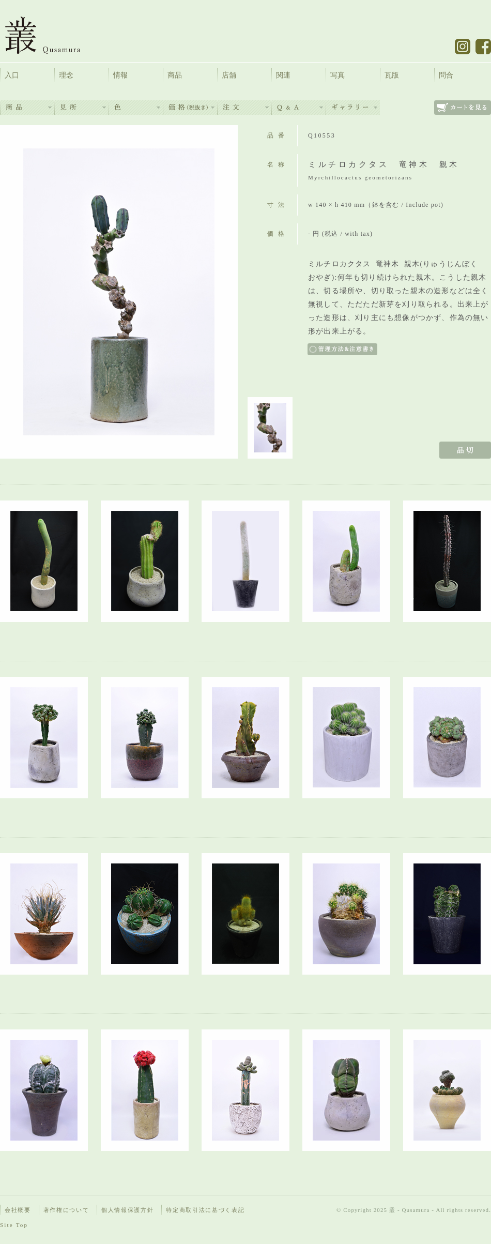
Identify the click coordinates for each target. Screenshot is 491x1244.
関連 (283, 75)
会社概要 (18, 1210)
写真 (337, 75)
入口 (12, 75)
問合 (446, 75)
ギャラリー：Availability (353, 107)
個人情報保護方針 (127, 1210)
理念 (66, 75)
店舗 (229, 75)
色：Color (136, 107)
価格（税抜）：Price (190, 107)
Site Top (14, 1225)
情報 (120, 75)
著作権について (66, 1210)
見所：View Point (82, 107)
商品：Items (27, 107)
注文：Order (244, 107)
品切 (465, 450)
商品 (174, 75)
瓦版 (392, 75)
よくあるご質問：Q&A (299, 107)
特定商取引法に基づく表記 (205, 1210)
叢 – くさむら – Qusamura (50, 35)
